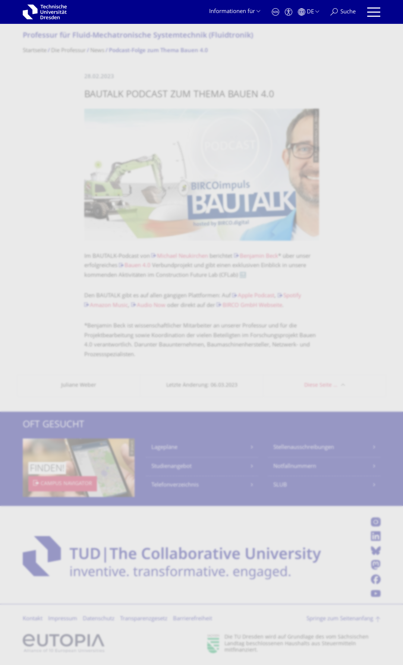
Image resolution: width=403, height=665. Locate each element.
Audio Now (151, 305)
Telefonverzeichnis (175, 485)
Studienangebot (171, 466)
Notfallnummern (294, 466)
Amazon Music (109, 305)
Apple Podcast (256, 296)
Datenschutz (98, 619)
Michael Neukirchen (182, 256)
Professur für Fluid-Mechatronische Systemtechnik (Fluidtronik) (138, 35)
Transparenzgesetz (143, 619)
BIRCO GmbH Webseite (252, 305)
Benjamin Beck (259, 256)
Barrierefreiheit (192, 619)
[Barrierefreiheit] (288, 12)
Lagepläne (164, 447)
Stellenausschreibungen (303, 447)
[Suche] (343, 12)
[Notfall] (275, 12)
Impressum (62, 619)
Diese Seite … (320, 385)
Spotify (292, 296)
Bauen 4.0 (138, 266)
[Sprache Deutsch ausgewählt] (308, 12)
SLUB (280, 485)
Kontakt (32, 619)
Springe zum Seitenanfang (339, 619)
